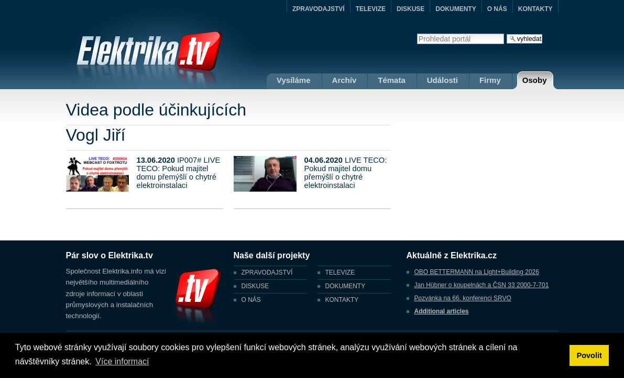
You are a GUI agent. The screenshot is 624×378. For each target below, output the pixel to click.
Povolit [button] (589, 355)
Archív (344, 80)
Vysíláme (294, 80)
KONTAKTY (535, 9)
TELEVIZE (371, 9)
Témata (392, 80)
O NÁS (497, 9)
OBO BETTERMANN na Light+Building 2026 (476, 272)
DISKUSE (410, 9)
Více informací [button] (122, 361)
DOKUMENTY (455, 9)
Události (442, 80)
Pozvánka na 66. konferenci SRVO (462, 298)
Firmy (490, 80)
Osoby (534, 80)
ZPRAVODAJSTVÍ (318, 9)
